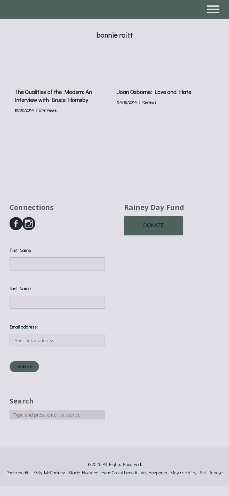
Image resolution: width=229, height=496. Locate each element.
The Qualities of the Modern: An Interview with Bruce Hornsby (53, 96)
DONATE (153, 225)
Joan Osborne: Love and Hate (154, 92)
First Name (20, 250)
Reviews (149, 102)
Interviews (47, 110)
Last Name (20, 288)
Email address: (57, 335)
